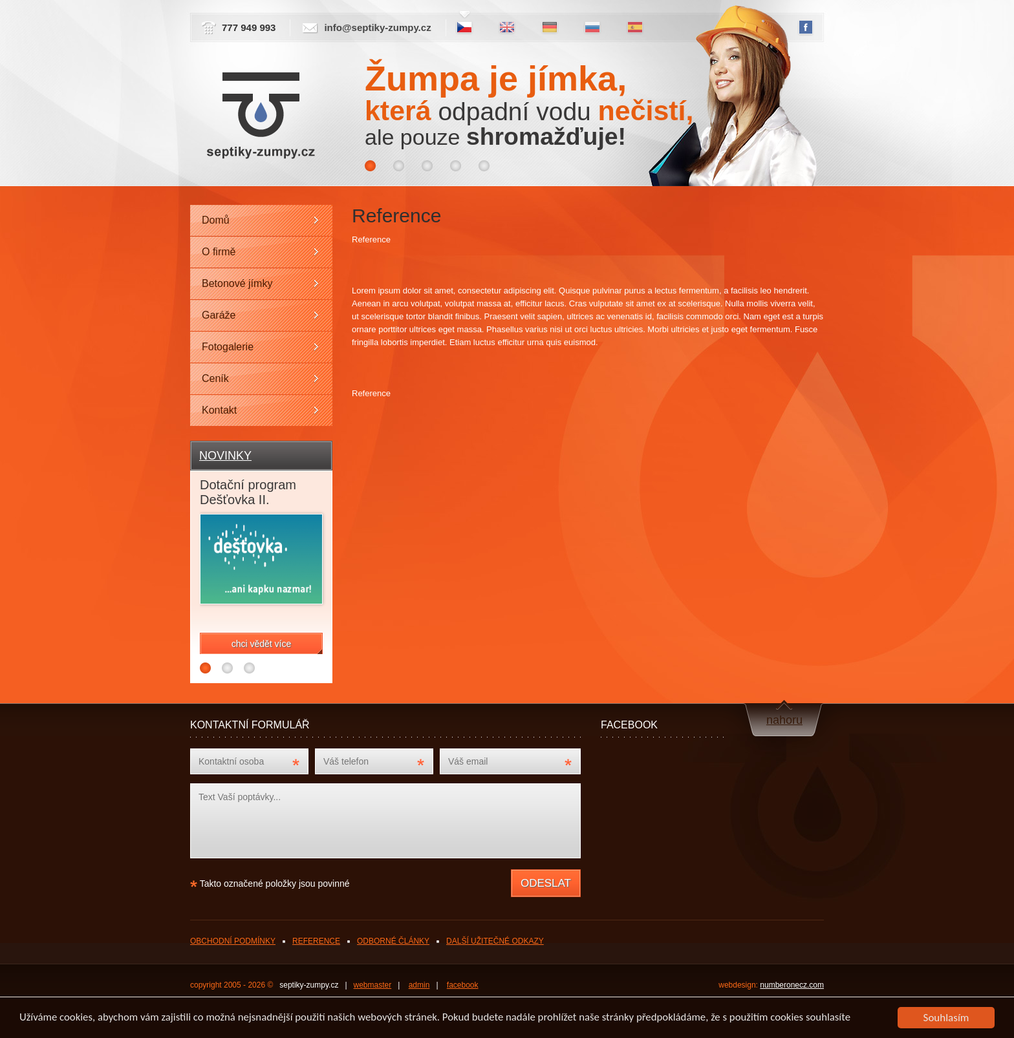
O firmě (218, 251)
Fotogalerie (227, 346)
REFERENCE (316, 941)
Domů (216, 220)
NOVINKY (225, 455)
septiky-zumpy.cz (308, 985)
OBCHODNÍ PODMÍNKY (232, 941)
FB (805, 27)
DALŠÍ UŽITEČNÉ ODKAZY (495, 941)
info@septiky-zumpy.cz (377, 27)
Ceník (215, 378)
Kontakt (219, 410)
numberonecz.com (792, 985)
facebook (463, 985)
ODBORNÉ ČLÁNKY (393, 941)
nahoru (784, 720)
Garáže (218, 315)
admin (419, 985)
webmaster (373, 985)
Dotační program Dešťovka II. (248, 492)
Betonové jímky (237, 283)
